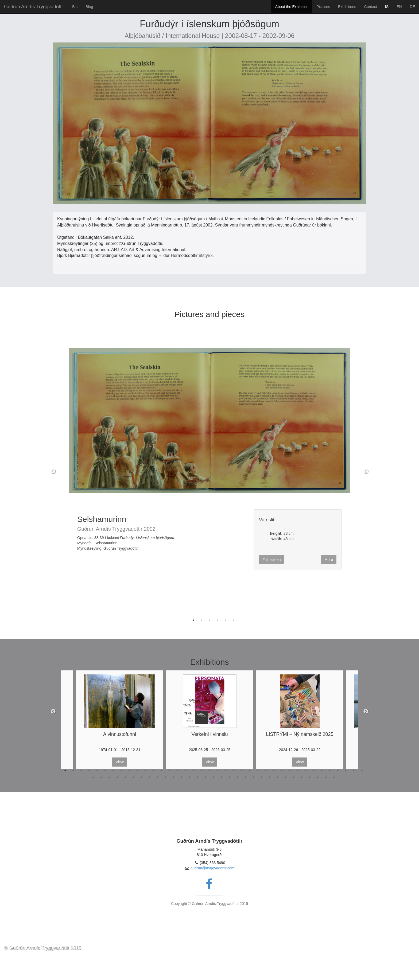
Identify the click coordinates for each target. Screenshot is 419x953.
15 (177, 770)
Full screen (271, 559)
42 (117, 777)
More (328, 559)
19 (209, 770)
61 (269, 777)
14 (169, 770)
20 (217, 770)
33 (321, 770)
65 (301, 777)
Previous (53, 471)
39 (93, 777)
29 (289, 770)
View (119, 762)
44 (133, 777)
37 (353, 770)
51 (189, 777)
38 (361, 770)
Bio (74, 7)
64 (293, 777)
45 (141, 777)
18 (201, 770)
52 (197, 777)
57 (237, 777)
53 (205, 777)
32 (313, 770)
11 (145, 770)
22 (233, 770)
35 (337, 770)
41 (109, 777)
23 (241, 770)
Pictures (323, 7)
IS (387, 7)
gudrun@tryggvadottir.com (212, 868)
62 (277, 777)
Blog (89, 7)
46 (149, 777)
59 (253, 777)
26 (265, 770)
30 (297, 770)
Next (365, 471)
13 (161, 770)
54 (213, 777)
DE (412, 7)
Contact (370, 7)
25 (257, 770)
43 (125, 777)
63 (285, 777)
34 (329, 770)
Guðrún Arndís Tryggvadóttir (34, 6)
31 (305, 770)
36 (345, 770)
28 (281, 770)
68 (325, 777)
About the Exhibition (292, 7)
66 (309, 777)
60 (261, 777)
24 (249, 770)
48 (165, 777)
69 (333, 777)
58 (245, 777)
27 (273, 770)
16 (185, 770)
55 (221, 777)
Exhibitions (347, 7)
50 (181, 777)
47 (157, 777)
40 (101, 777)
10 (137, 770)
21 (225, 770)
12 (153, 770)
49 (173, 777)
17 (193, 770)
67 (317, 777)
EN (399, 7)
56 (229, 777)
